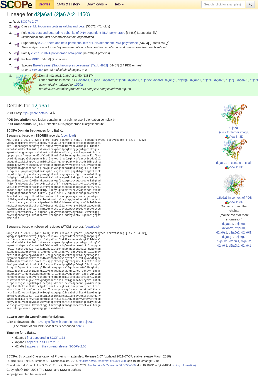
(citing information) (184, 365)
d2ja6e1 (133, 80)
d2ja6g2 (183, 80)
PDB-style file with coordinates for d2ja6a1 (65, 321)
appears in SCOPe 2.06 (43, 342)
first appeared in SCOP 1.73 (46, 337)
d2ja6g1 (170, 80)
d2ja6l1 (246, 245)
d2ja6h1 (195, 80)
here (79, 326)
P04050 (37, 69)
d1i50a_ (79, 84)
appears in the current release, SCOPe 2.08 (56, 346)
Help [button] (119, 4)
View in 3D (234, 136)
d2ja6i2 (219, 80)
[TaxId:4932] (99, 65)
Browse (44, 4)
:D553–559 (112, 365)
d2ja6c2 (108, 80)
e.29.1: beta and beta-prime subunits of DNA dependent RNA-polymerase (88, 43)
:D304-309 (102, 360)
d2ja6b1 (83, 80)
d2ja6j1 (231, 80)
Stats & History (68, 4)
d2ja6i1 (207, 80)
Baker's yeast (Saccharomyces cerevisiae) (61, 65)
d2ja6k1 (242, 80)
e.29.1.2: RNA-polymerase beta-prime (57, 53)
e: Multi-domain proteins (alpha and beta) (57, 26)
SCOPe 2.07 (29, 21)
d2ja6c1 (96, 80)
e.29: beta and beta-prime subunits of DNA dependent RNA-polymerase (76, 32)
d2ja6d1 (121, 80)
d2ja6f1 (158, 80)
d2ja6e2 (146, 80)
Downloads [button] (97, 4)
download (68, 135)
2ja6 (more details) (36, 113)
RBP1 (36, 59)
